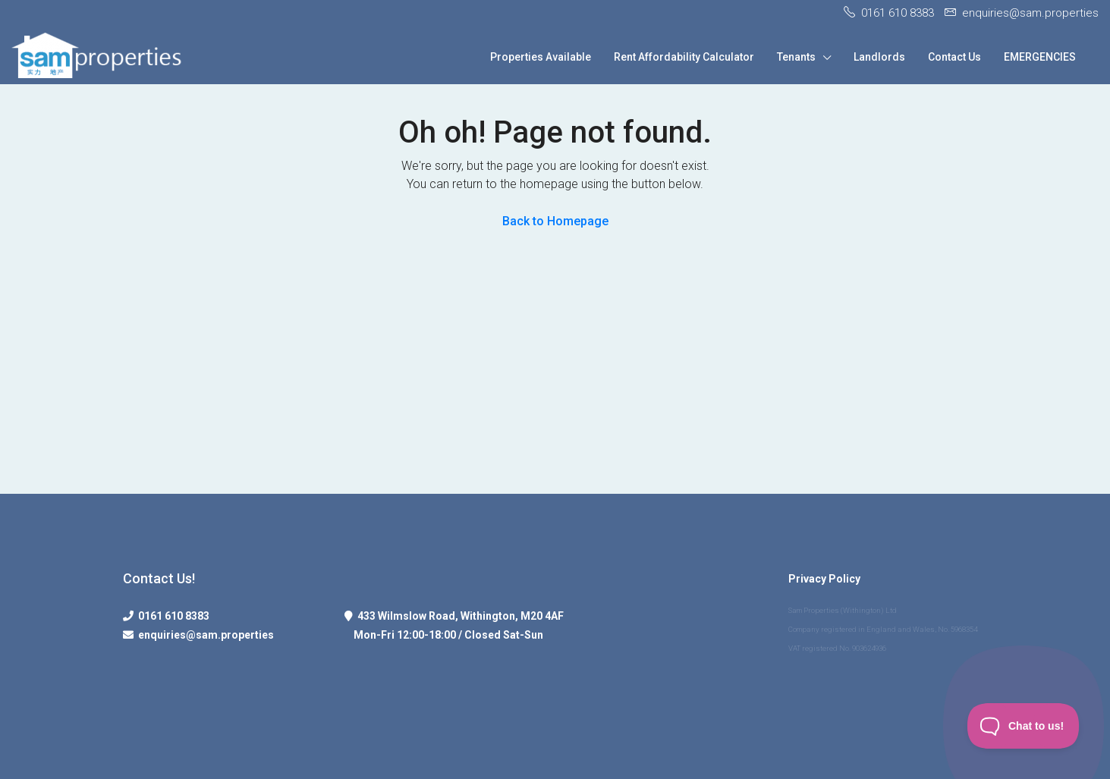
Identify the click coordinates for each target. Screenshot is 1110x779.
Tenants (796, 57)
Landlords (879, 57)
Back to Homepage (555, 221)
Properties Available (540, 57)
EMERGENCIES (1040, 57)
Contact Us (954, 57)
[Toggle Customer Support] (1023, 726)
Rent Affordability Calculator (684, 57)
